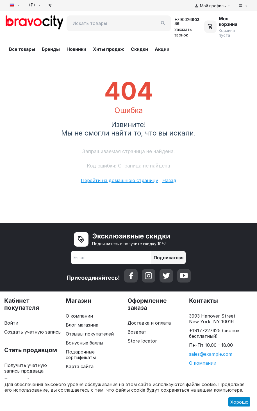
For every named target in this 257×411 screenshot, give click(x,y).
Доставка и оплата (149, 323)
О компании (79, 316)
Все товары (22, 49)
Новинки (76, 49)
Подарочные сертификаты (81, 354)
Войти (11, 323)
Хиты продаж (108, 49)
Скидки (139, 49)
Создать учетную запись (32, 332)
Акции (162, 49)
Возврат (137, 332)
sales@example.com (210, 354)
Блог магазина (82, 325)
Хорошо (239, 402)
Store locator (142, 341)
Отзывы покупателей (90, 334)
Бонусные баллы (84, 343)
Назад (169, 180)
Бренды (51, 49)
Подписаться (168, 257)
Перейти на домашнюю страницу (119, 180)
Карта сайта (80, 366)
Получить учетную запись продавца (25, 368)
